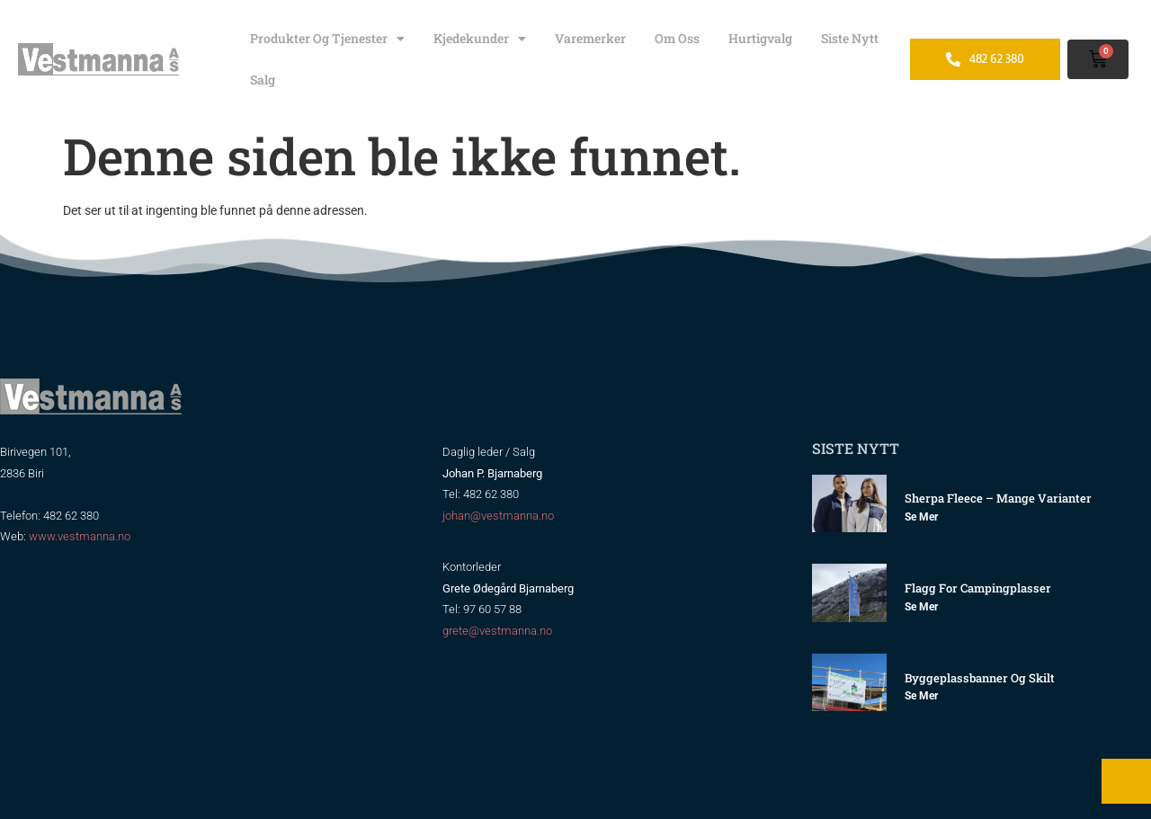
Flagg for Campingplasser (978, 588)
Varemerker (590, 38)
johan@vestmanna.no (498, 515)
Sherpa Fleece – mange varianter (998, 498)
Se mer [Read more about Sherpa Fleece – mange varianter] (921, 517)
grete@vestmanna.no (497, 630)
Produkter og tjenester (327, 38)
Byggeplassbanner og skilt (980, 678)
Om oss (677, 38)
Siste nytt (850, 38)
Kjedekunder (479, 38)
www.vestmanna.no (79, 536)
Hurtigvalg (760, 38)
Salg (262, 79)
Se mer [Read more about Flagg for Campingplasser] (921, 607)
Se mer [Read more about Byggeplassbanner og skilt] (921, 696)
